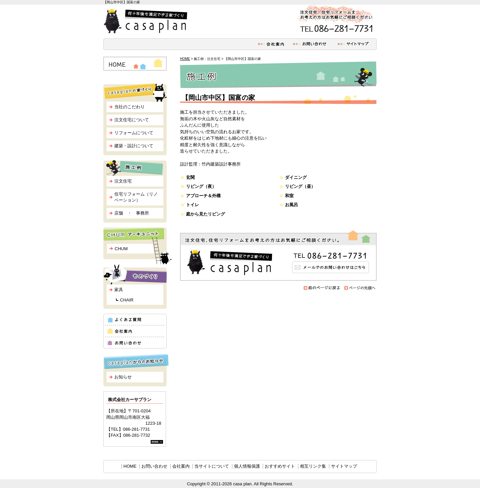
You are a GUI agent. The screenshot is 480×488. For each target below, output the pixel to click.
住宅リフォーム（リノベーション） (136, 197)
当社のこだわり (129, 106)
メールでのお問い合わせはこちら (278, 256)
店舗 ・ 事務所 (131, 213)
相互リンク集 (313, 466)
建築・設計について (133, 145)
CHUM (121, 248)
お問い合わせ (154, 466)
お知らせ (123, 376)
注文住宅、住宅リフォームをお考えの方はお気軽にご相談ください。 (335, 20)
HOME (185, 59)
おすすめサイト (280, 466)
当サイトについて (211, 466)
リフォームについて (133, 132)
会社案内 (181, 466)
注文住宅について (131, 119)
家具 (118, 289)
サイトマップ (344, 466)
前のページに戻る (322, 288)
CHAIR (126, 299)
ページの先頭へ (360, 288)
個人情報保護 (247, 466)
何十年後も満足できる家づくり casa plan (146, 21)
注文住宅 (123, 181)
